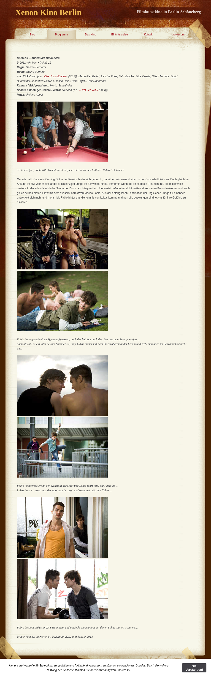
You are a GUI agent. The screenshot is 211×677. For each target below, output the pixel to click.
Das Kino (90, 34)
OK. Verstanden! (194, 667)
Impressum (177, 34)
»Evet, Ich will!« (88, 90)
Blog (32, 34)
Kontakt (148, 34)
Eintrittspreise (119, 34)
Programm (61, 34)
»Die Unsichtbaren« (55, 76)
